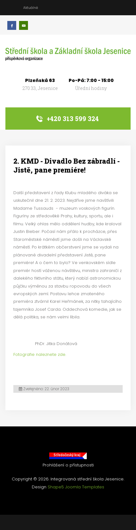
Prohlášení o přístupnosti (68, 465)
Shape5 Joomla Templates (76, 487)
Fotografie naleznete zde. (39, 354)
